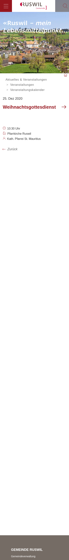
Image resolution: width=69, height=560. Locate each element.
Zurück (12, 149)
